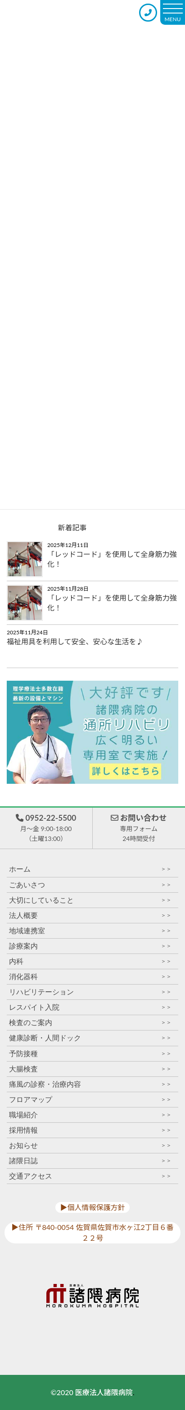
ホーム (90, 869)
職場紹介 (90, 1115)
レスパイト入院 (90, 1007)
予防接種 (90, 1053)
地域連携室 (90, 931)
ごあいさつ (90, 885)
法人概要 (90, 915)
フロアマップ (90, 1099)
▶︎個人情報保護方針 (92, 1207)
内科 (90, 961)
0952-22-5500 (46, 828)
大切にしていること (90, 900)
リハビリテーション (90, 992)
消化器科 (90, 977)
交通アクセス (90, 1176)
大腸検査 (90, 1069)
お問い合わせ (139, 828)
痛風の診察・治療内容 (90, 1084)
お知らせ (90, 1145)
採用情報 (90, 1130)
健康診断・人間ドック (90, 1038)
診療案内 (90, 946)
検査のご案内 (90, 1022)
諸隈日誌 (90, 1161)
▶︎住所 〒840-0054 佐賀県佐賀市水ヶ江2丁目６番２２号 (92, 1232)
